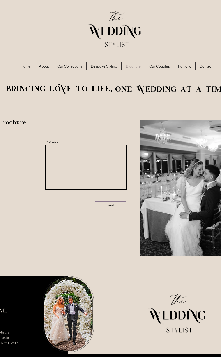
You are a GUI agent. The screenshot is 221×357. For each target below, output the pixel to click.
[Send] (110, 205)
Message (52, 141)
